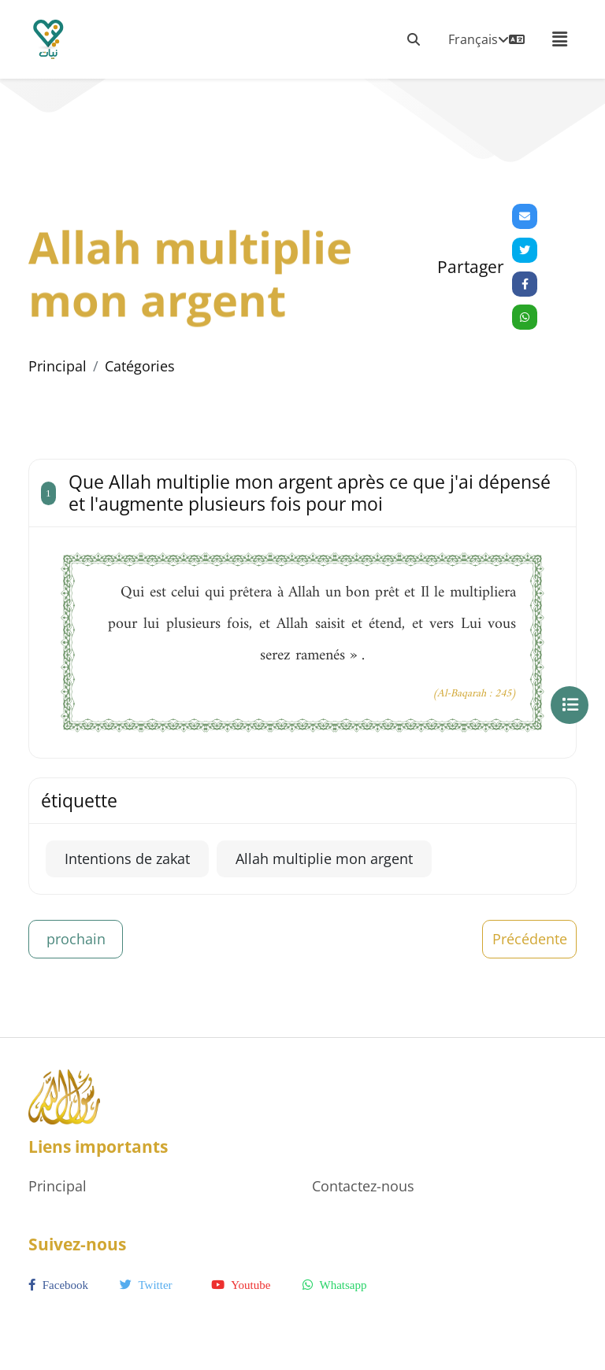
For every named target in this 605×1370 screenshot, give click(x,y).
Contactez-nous (363, 1185)
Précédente (529, 938)
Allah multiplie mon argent (324, 858)
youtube (240, 1285)
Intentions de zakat (127, 858)
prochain (76, 938)
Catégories (140, 365)
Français (486, 39)
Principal (57, 365)
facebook (58, 1285)
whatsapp (334, 1285)
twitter (146, 1285)
